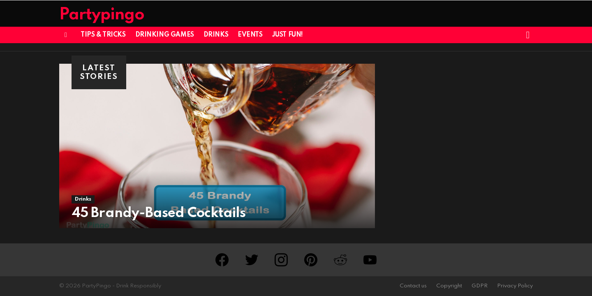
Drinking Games (164, 35)
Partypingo (101, 15)
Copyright (449, 286)
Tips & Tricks (103, 35)
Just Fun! (287, 35)
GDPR (480, 286)
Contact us (413, 286)
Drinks (216, 35)
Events (250, 35)
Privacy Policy (515, 286)
